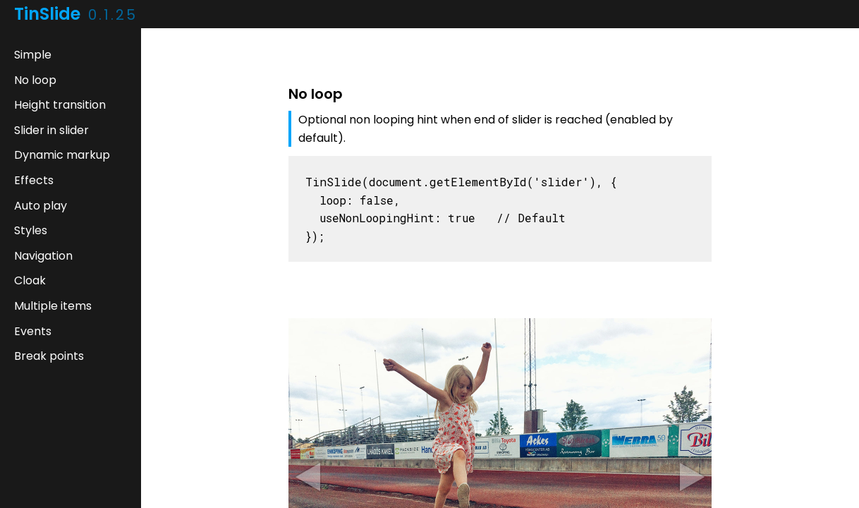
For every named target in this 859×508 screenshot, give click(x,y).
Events (32, 331)
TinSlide (76, 13)
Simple (32, 55)
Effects (34, 180)
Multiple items (53, 306)
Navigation (43, 256)
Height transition (60, 105)
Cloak (30, 280)
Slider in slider (51, 130)
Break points (49, 356)
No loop (35, 80)
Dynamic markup (62, 155)
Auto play (40, 206)
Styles (30, 230)
